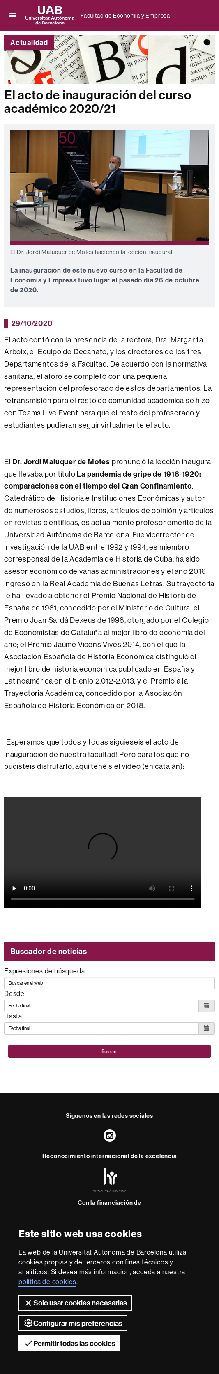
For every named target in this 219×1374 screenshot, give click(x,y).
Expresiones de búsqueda (44, 971)
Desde (14, 993)
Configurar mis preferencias (72, 1323)
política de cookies (47, 1282)
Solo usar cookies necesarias (75, 1303)
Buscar (109, 1051)
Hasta (13, 1016)
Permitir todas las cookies (69, 1343)
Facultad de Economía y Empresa (125, 15)
